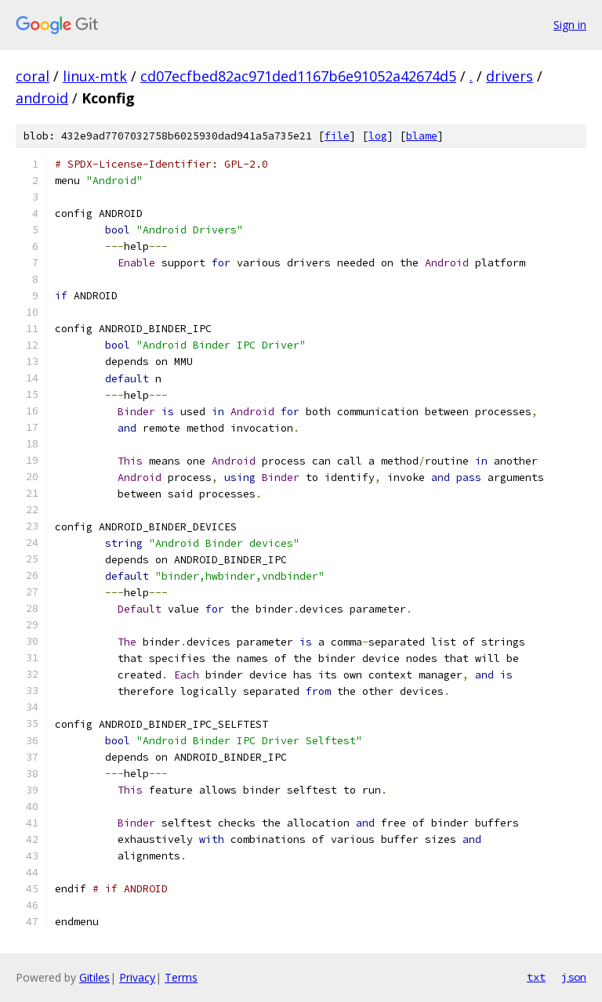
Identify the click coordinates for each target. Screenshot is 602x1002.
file (337, 136)
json (573, 977)
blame (421, 136)
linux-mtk (95, 76)
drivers (509, 76)
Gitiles (94, 977)
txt (536, 977)
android (42, 98)
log (377, 136)
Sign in (569, 24)
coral (32, 76)
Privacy (137, 977)
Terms (181, 977)
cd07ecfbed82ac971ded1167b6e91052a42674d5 (298, 76)
